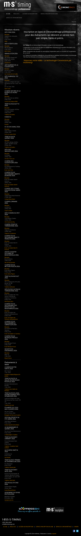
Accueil (8, 13)
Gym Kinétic (8, 457)
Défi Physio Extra (9, 301)
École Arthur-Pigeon (10, 274)
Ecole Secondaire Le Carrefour (12, 333)
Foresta (6, 124)
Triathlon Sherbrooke (10, 467)
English (74, 21)
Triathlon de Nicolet (10, 287)
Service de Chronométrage (14, 17)
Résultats (16, 13)
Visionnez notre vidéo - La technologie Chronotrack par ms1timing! (47, 61)
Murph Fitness (8, 358)
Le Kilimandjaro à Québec (11, 434)
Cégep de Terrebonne (10, 233)
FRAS (6, 41)
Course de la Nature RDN (11, 101)
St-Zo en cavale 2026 (10, 134)
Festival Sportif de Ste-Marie (12, 425)
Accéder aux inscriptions (30, 13)
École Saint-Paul (9, 170)
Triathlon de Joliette (10, 114)
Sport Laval (7, 88)
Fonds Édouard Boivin (10, 490)
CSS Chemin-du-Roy (10, 222)
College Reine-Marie (10, 199)
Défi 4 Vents (8, 51)
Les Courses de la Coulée (11, 74)
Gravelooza (8, 62)
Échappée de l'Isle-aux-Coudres (13, 415)
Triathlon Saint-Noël (10, 480)
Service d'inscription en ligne (49, 13)
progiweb (53, 533)
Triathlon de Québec (10, 147)
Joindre (76, 526)
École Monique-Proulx (10, 346)
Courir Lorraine (8, 210)
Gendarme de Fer (9, 500)
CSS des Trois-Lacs (9, 158)
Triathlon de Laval (9, 405)
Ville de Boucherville (10, 262)
